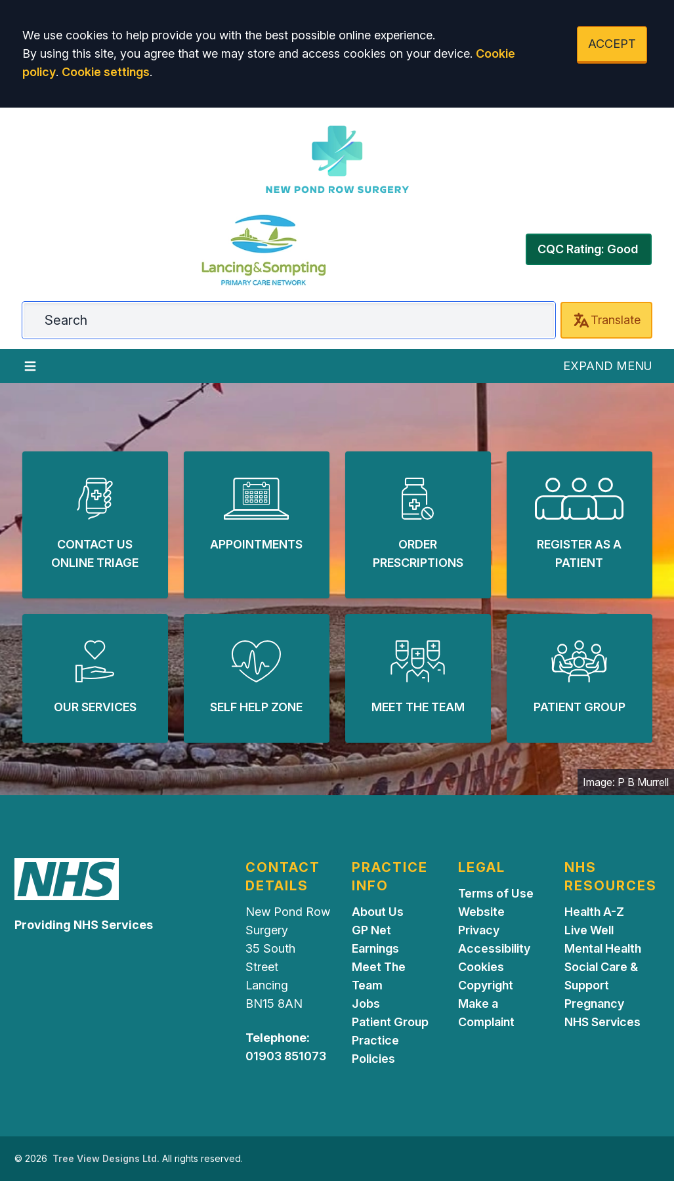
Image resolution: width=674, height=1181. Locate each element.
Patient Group (390, 1022)
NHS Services (602, 1022)
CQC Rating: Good (587, 249)
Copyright (485, 985)
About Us (378, 912)
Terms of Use (496, 893)
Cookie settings (106, 72)
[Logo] (337, 160)
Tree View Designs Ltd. (106, 1158)
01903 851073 (285, 1056)
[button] (95, 524)
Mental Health (602, 948)
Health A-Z (594, 912)
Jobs (366, 1003)
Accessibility (494, 948)
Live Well (589, 930)
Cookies (481, 967)
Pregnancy (594, 1003)
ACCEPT (612, 44)
